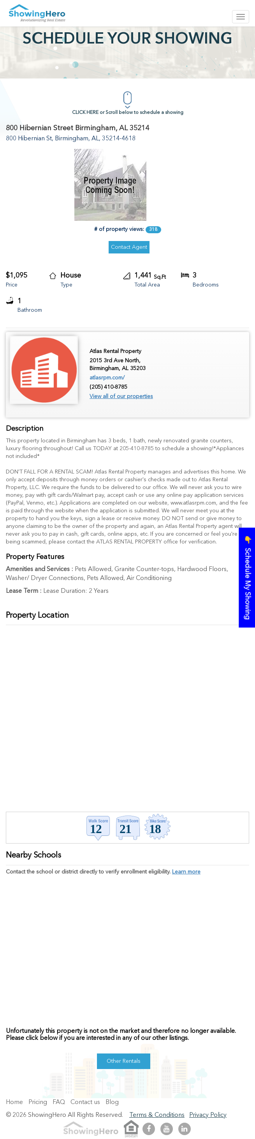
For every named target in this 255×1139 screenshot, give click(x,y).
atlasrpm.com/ (107, 378)
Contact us (85, 1102)
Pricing (37, 1102)
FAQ (59, 1102)
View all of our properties (121, 396)
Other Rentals (124, 1061)
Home (14, 1102)
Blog (112, 1102)
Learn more (186, 872)
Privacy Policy (208, 1115)
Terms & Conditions (157, 1115)
